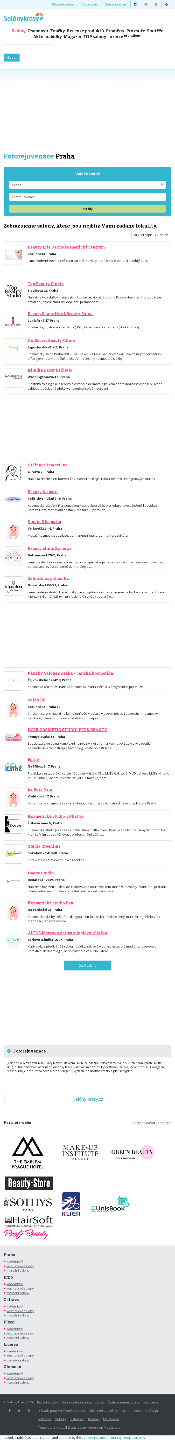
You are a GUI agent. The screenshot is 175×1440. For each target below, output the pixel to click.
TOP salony (94, 36)
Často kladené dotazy (124, 1402)
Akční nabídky (47, 36)
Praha (9, 1254)
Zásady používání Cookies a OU (61, 1410)
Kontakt (93, 1419)
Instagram (77, 1419)
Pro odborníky (47, 1402)
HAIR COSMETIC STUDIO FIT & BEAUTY (67, 729)
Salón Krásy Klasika (48, 578)
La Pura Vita (40, 789)
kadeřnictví (15, 1261)
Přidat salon (62, 4)
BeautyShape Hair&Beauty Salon (60, 313)
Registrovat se (115, 4)
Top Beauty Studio (46, 283)
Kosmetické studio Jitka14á (56, 816)
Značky (57, 31)
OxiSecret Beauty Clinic (51, 340)
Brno (8, 1277)
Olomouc (12, 1366)
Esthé (33, 759)
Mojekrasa (111, 1419)
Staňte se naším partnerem (151, 1123)
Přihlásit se (89, 4)
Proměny (115, 31)
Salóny (19, 31)
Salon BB (36, 700)
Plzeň (9, 1322)
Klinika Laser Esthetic (50, 370)
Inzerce (124, 36)
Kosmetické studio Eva (50, 902)
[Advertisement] (87, 110)
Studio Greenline (44, 846)
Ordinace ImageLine (48, 465)
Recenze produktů (85, 31)
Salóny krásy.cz (88, 1099)
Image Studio (41, 873)
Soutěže (155, 31)
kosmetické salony (20, 1266)
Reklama (44, 1419)
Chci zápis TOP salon (151, 235)
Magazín (72, 36)
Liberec (11, 1344)
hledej (88, 209)
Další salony (87, 965)
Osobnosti (38, 31)
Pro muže (135, 31)
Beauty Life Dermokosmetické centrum (66, 247)
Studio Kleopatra (44, 521)
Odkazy (60, 1419)
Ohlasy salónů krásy (77, 1402)
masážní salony (18, 1270)
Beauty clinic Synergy (50, 548)
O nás (99, 1402)
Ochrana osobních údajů (140, 1410)
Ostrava (12, 1299)
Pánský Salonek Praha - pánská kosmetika (70, 673)
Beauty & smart (43, 491)
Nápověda (151, 1402)
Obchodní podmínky (103, 1410)
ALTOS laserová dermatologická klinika (67, 932)
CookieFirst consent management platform (113, 1437)
